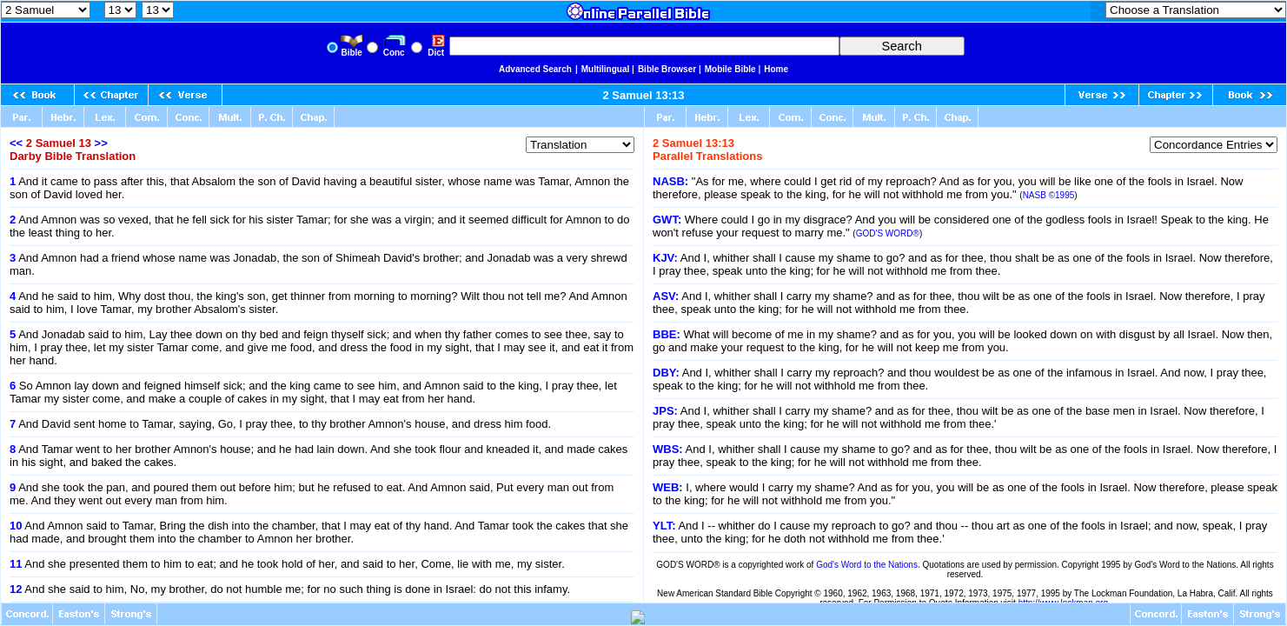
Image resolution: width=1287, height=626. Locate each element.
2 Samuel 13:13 (644, 95)
